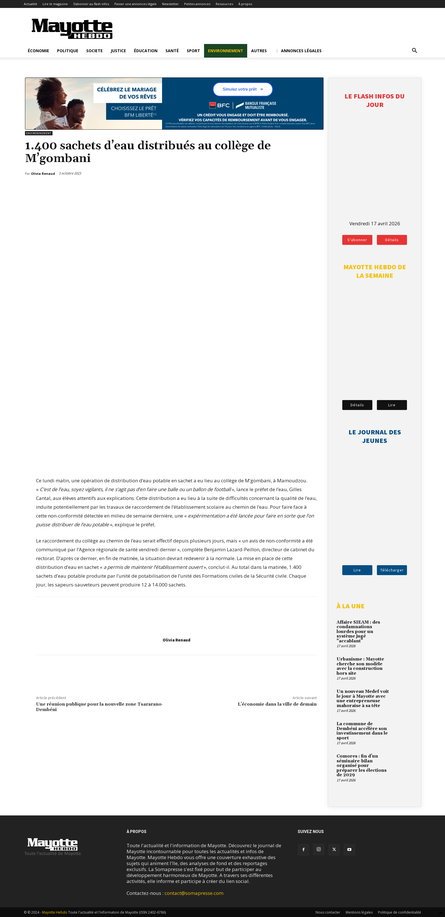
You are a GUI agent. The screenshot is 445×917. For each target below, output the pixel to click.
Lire (392, 404)
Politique (67, 50)
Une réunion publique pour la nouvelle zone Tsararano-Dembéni (99, 706)
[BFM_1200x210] (174, 128)
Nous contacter (328, 912)
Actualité (30, 4)
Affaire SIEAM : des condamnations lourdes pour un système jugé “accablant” (358, 632)
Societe (94, 50)
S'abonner (357, 239)
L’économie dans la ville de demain (277, 704)
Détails (392, 239)
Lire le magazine (55, 4)
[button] (414, 51)
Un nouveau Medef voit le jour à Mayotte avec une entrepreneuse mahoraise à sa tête (363, 698)
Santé (172, 50)
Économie (38, 50)
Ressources (224, 4)
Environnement (225, 50)
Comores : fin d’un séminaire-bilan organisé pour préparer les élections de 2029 (362, 766)
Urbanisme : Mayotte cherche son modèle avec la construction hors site (360, 666)
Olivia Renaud (176, 640)
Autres (259, 50)
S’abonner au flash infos (91, 4)
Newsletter (170, 4)
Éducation (146, 50)
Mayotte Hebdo (54, 912)
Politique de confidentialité (399, 912)
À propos (245, 4)
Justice (118, 50)
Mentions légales (359, 912)
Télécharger (392, 570)
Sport (193, 50)
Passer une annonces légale (135, 4)
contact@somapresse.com (194, 893)
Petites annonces (197, 4)
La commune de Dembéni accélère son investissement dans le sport (362, 731)
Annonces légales (298, 50)
